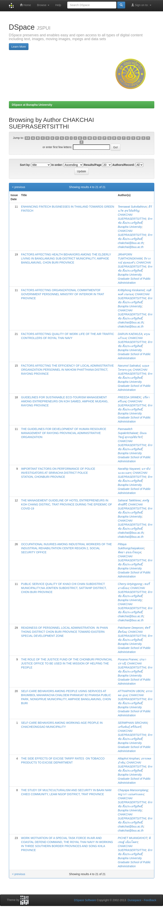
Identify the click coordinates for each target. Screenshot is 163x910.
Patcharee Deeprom (130, 627)
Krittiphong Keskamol (131, 290)
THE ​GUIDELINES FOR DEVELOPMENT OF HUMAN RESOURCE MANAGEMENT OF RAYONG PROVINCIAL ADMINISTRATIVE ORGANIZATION (63, 433)
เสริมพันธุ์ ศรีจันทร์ (129, 726)
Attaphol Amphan (128, 758)
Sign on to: (141, 5)
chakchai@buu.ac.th (130, 243)
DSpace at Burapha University (32, 104)
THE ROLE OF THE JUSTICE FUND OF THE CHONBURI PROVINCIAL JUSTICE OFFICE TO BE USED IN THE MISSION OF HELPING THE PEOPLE (66, 663)
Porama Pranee (128, 659)
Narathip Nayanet (129, 468)
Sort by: (25, 164)
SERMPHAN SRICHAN (132, 722)
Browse (43, 5)
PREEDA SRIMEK (129, 397)
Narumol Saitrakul (129, 365)
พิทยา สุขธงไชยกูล (129, 552)
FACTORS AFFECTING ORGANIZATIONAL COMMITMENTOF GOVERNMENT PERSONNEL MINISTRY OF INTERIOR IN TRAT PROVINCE (62, 294)
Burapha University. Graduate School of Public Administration (134, 278)
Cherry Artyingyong (130, 584)
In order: (57, 164)
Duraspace (134, 900)
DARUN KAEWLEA (130, 334)
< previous (18, 187)
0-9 (27, 138)
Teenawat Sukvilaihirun (132, 206)
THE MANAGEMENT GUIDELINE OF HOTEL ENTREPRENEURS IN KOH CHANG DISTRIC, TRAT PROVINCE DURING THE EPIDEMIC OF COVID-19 (66, 504)
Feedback (150, 900)
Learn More (19, 46)
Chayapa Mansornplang (133, 790)
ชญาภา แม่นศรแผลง (131, 794)
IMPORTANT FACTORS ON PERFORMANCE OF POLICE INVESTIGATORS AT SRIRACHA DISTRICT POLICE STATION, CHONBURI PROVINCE (58, 472)
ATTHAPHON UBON (131, 691)
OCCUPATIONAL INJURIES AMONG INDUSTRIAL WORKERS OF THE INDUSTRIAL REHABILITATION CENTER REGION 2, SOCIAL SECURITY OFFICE (66, 548)
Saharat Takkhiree (129, 500)
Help (58, 5)
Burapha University (130, 226)
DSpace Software (85, 900)
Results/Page (93, 164)
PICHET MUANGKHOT (132, 838)
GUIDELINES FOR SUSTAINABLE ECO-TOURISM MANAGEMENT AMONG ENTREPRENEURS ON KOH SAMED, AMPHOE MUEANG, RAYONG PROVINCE (64, 401)
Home (25, 5)
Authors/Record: (123, 164)
